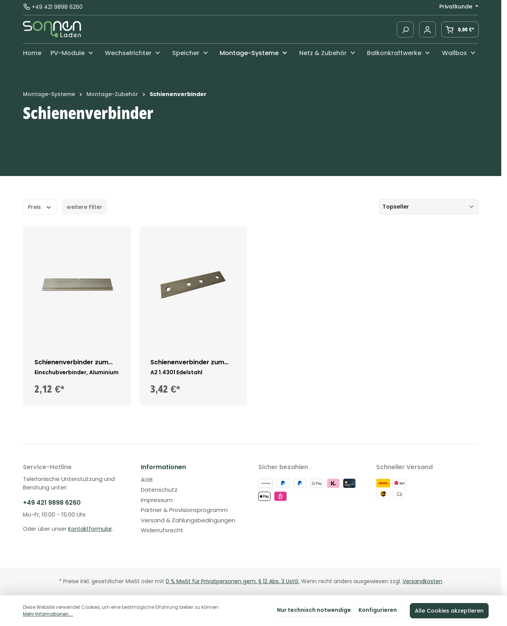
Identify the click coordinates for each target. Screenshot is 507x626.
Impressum (157, 500)
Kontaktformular (90, 529)
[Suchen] (405, 29)
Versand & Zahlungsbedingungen (188, 520)
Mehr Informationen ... (48, 614)
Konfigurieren (378, 610)
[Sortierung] (428, 207)
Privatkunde (456, 6)
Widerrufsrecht (162, 530)
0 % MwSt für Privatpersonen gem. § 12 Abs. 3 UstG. (233, 581)
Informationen (163, 467)
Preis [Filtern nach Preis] (40, 206)
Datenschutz (159, 490)
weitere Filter (84, 207)
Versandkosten (422, 581)
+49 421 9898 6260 (57, 7)
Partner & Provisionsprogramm (184, 510)
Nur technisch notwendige (314, 610)
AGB (147, 480)
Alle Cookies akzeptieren (449, 611)
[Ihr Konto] (427, 29)
